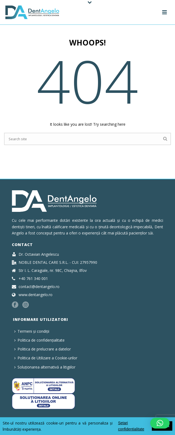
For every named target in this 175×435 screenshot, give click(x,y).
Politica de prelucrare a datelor (42, 349)
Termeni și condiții (31, 331)
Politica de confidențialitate (39, 340)
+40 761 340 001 (33, 278)
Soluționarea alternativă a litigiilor (44, 367)
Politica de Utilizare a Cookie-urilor (45, 357)
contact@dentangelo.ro (39, 286)
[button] (160, 423)
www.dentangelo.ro (35, 294)
